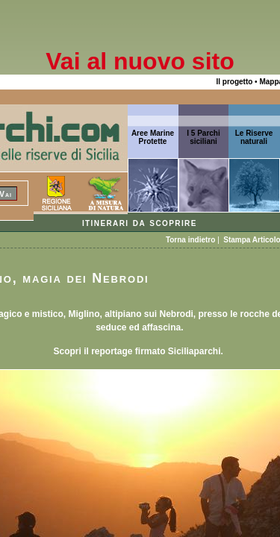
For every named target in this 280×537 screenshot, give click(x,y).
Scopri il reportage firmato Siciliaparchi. (139, 351)
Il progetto (234, 82)
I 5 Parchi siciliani (203, 137)
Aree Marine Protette (152, 137)
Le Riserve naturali (254, 137)
